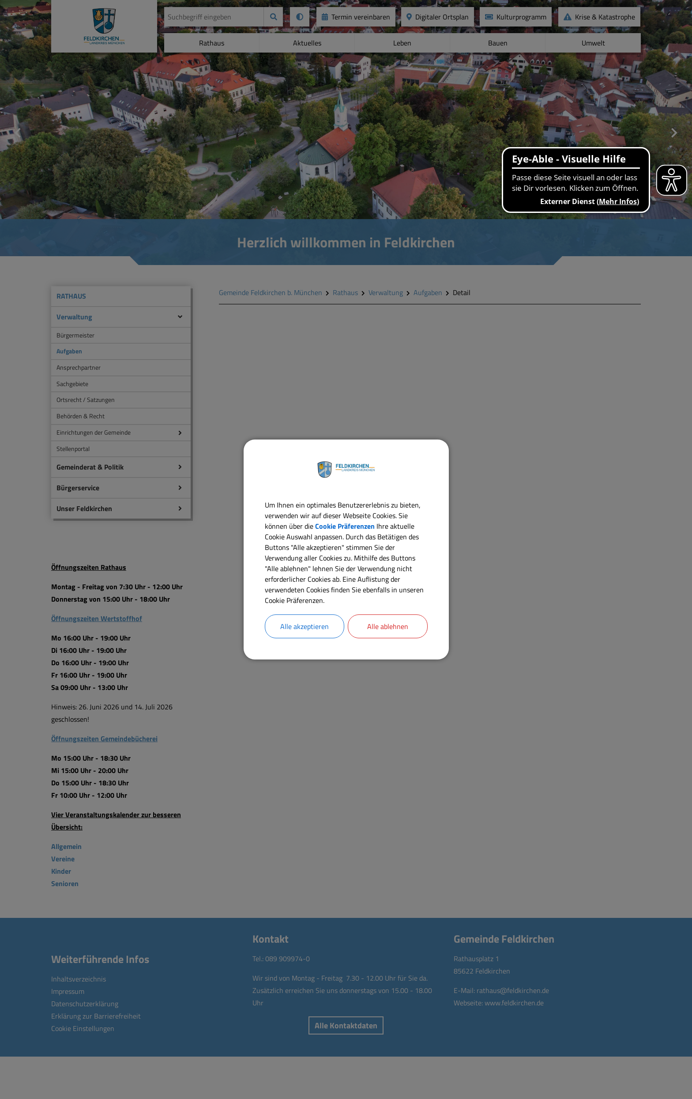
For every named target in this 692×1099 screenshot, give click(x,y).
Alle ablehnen (387, 626)
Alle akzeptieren (304, 626)
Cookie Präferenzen (345, 526)
